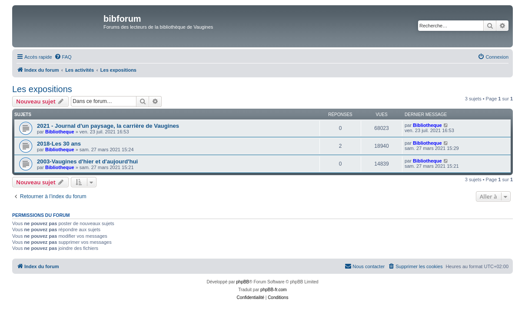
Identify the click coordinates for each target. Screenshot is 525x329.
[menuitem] (63, 57)
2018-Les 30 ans (59, 143)
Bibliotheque (59, 131)
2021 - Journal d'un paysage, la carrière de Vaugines (108, 126)
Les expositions (42, 89)
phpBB (242, 281)
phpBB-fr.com (273, 289)
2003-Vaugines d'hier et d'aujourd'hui (87, 161)
